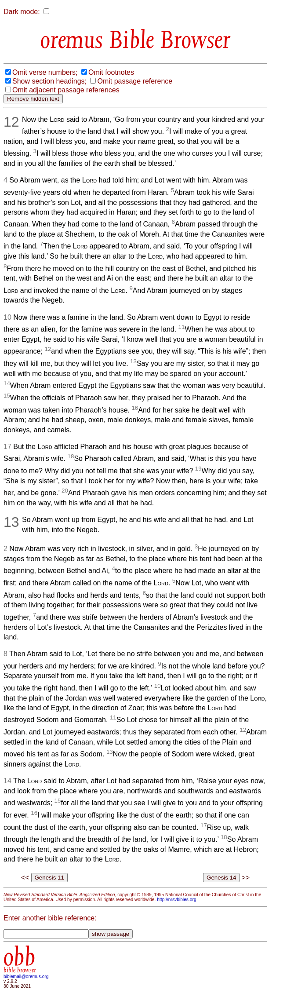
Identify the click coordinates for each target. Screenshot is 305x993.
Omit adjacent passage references (66, 90)
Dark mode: (22, 11)
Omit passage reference (134, 81)
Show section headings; (49, 81)
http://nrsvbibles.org (176, 899)
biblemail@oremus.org (26, 976)
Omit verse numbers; (44, 72)
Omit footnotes (111, 72)
